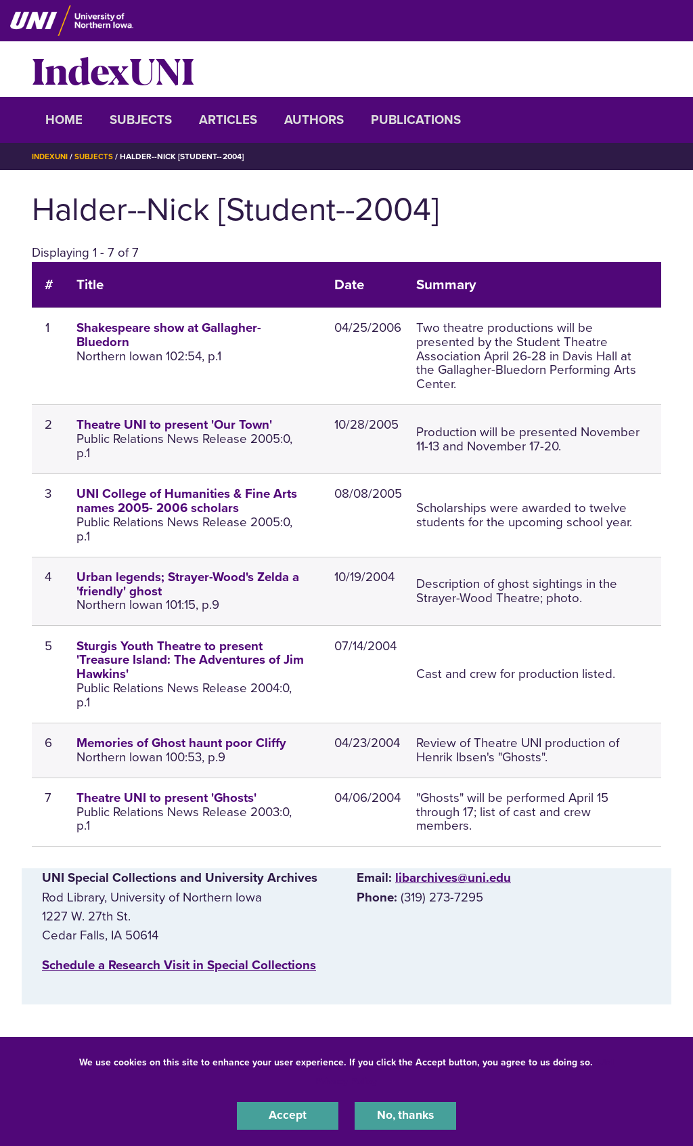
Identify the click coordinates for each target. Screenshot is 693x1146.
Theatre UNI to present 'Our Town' (174, 424)
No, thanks (405, 1114)
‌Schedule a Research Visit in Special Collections (179, 965)
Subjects (141, 119)
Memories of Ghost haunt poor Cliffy (181, 743)
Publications (416, 119)
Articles (228, 119)
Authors (314, 119)
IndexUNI (113, 69)
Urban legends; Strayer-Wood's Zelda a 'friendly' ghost (187, 584)
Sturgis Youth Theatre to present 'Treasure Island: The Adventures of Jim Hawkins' (190, 659)
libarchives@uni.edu (453, 877)
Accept (287, 1114)
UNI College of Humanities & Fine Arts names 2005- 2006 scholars (186, 500)
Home (64, 119)
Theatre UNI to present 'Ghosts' (166, 797)
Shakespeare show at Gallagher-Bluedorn (168, 334)
